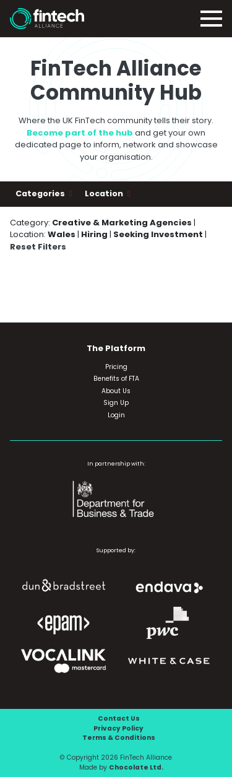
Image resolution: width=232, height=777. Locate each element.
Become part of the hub (80, 133)
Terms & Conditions (118, 737)
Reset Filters (38, 247)
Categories (41, 193)
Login (116, 415)
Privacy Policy (118, 728)
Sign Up (116, 402)
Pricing (116, 366)
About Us (116, 391)
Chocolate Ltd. (136, 767)
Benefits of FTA (116, 378)
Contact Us (119, 718)
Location (105, 193)
